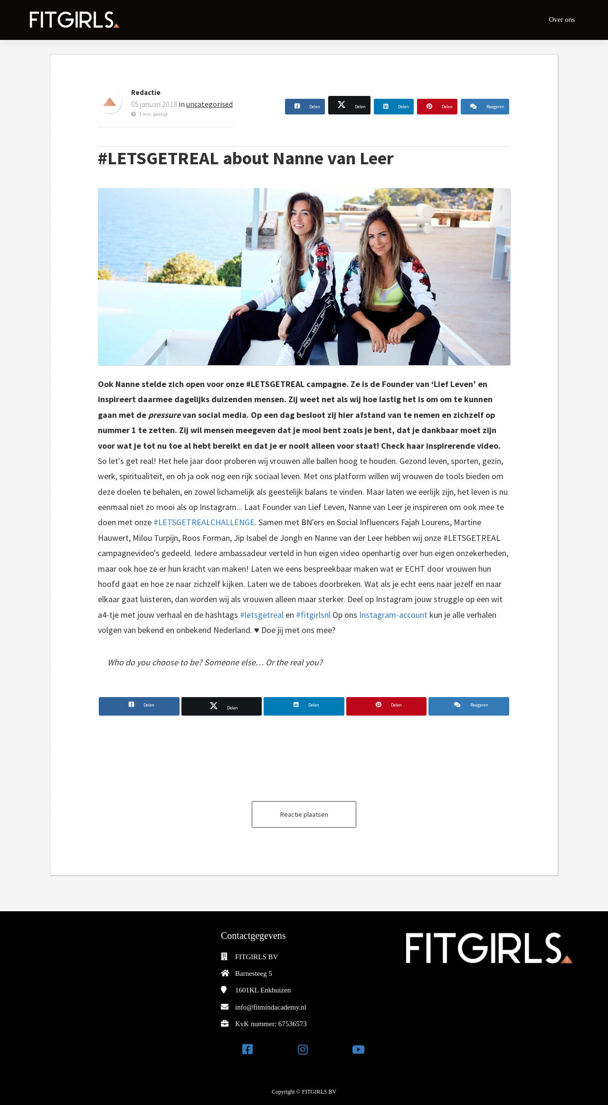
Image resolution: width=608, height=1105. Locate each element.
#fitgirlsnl (314, 614)
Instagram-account (393, 614)
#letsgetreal (262, 614)
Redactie (146, 92)
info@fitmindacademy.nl (270, 1007)
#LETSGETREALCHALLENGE (204, 522)
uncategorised (209, 104)
